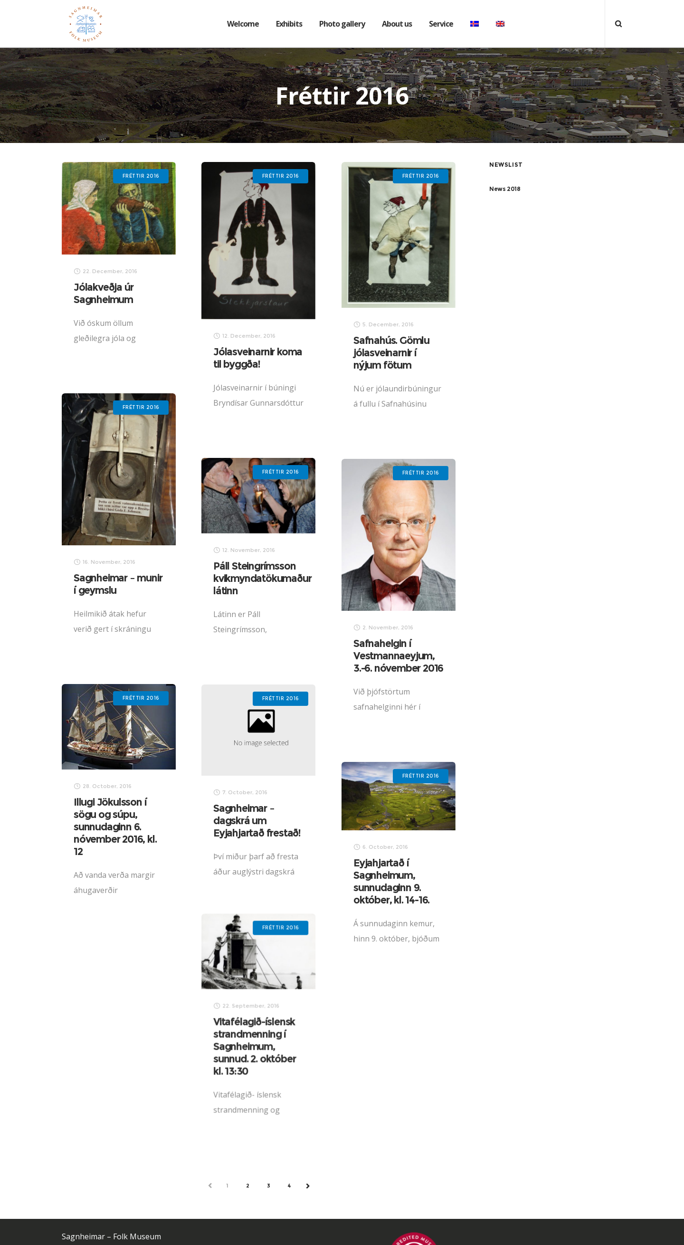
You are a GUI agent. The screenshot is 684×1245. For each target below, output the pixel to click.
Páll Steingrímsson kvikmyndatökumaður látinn (282, 578)
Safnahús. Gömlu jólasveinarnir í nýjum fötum (389, 352)
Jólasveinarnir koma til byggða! (256, 358)
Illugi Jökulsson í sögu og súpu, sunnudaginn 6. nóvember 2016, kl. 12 (156, 824)
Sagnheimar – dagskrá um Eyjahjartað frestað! (235, 818)
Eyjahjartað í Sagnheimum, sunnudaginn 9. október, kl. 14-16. (368, 880)
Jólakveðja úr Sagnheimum (103, 293)
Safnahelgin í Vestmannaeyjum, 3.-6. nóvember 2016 (375, 655)
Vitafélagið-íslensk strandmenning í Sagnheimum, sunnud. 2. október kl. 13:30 (232, 1037)
